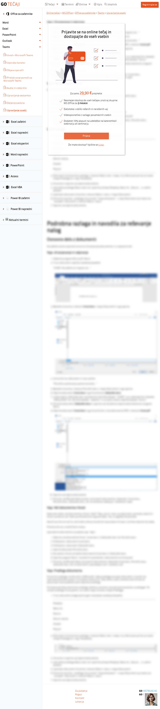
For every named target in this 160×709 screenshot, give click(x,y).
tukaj (101, 144)
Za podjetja (81, 691)
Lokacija (79, 701)
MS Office (67, 13)
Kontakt (79, 698)
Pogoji (78, 694)
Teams (101, 13)
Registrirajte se (149, 4)
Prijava (86, 136)
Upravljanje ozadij (116, 13)
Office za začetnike (85, 13)
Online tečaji (53, 13)
